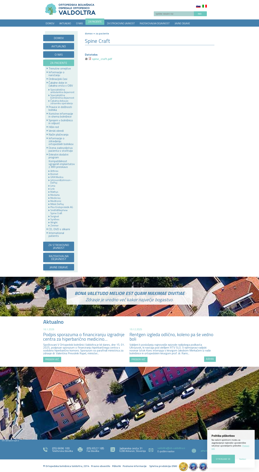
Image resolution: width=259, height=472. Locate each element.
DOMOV (50, 23)
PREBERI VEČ (52, 359)
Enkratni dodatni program (58, 156)
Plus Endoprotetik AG (61, 207)
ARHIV (210, 359)
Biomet (54, 174)
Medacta (55, 195)
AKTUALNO (65, 23)
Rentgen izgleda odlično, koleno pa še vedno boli (171, 336)
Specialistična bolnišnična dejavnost (62, 96)
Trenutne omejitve (60, 68)
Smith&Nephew (59, 210)
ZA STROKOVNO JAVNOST (121, 23)
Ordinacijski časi (58, 78)
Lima (52, 185)
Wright (53, 222)
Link (52, 189)
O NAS (79, 23)
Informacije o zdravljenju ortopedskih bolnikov (61, 141)
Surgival (54, 216)
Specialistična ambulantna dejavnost (62, 90)
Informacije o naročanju (56, 73)
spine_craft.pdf (102, 59)
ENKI (174, 466)
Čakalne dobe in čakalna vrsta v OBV (61, 84)
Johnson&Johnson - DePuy (61, 181)
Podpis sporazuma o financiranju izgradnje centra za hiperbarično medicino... (83, 336)
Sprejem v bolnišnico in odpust (61, 122)
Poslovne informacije (135, 466)
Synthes (54, 219)
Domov (89, 33)
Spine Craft (56, 213)
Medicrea (55, 198)
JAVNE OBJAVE (182, 23)
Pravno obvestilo (100, 466)
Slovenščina (198, 6)
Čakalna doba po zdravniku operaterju (61, 102)
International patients (56, 234)
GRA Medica (56, 177)
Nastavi (242, 459)
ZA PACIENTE (95, 21)
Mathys (54, 192)
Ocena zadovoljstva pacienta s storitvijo (61, 149)
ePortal (205, 451)
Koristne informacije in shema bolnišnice (61, 115)
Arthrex (54, 171)
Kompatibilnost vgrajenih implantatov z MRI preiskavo (62, 164)
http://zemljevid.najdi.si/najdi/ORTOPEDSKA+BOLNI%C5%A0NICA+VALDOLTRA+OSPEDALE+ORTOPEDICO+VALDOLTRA (129, 403)
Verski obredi (56, 130)
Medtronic (55, 201)
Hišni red (54, 126)
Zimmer (54, 225)
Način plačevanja (58, 134)
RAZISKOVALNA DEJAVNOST (155, 23)
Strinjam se (223, 459)
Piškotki (116, 466)
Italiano (204, 6)
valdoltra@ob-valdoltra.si (171, 448)
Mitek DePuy (57, 204)
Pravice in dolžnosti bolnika (60, 108)
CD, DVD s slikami (59, 229)
